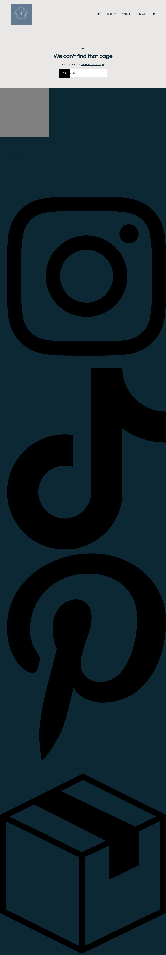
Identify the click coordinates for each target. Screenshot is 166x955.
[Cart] (154, 14)
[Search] (64, 73)
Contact (141, 14)
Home (98, 14)
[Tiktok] (86, 549)
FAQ (9, 160)
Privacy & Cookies (17, 175)
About (126, 14)
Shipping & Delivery (17, 153)
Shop (110, 14)
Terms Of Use (14, 172)
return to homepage (92, 64)
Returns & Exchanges (19, 156)
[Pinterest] (86, 762)
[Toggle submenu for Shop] (114, 14)
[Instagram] (86, 366)
